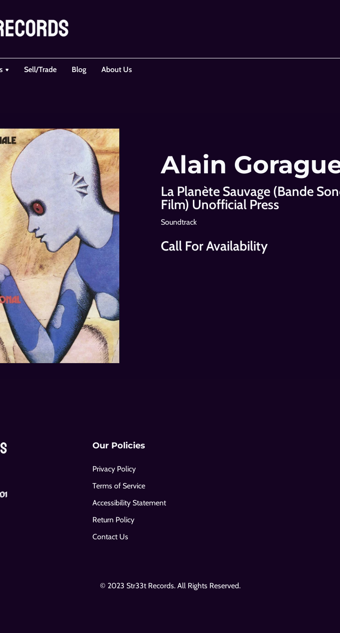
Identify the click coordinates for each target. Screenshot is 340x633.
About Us (116, 69)
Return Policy (113, 519)
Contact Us (110, 536)
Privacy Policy (114, 468)
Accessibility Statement (129, 502)
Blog (79, 69)
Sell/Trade (40, 69)
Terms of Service (118, 485)
